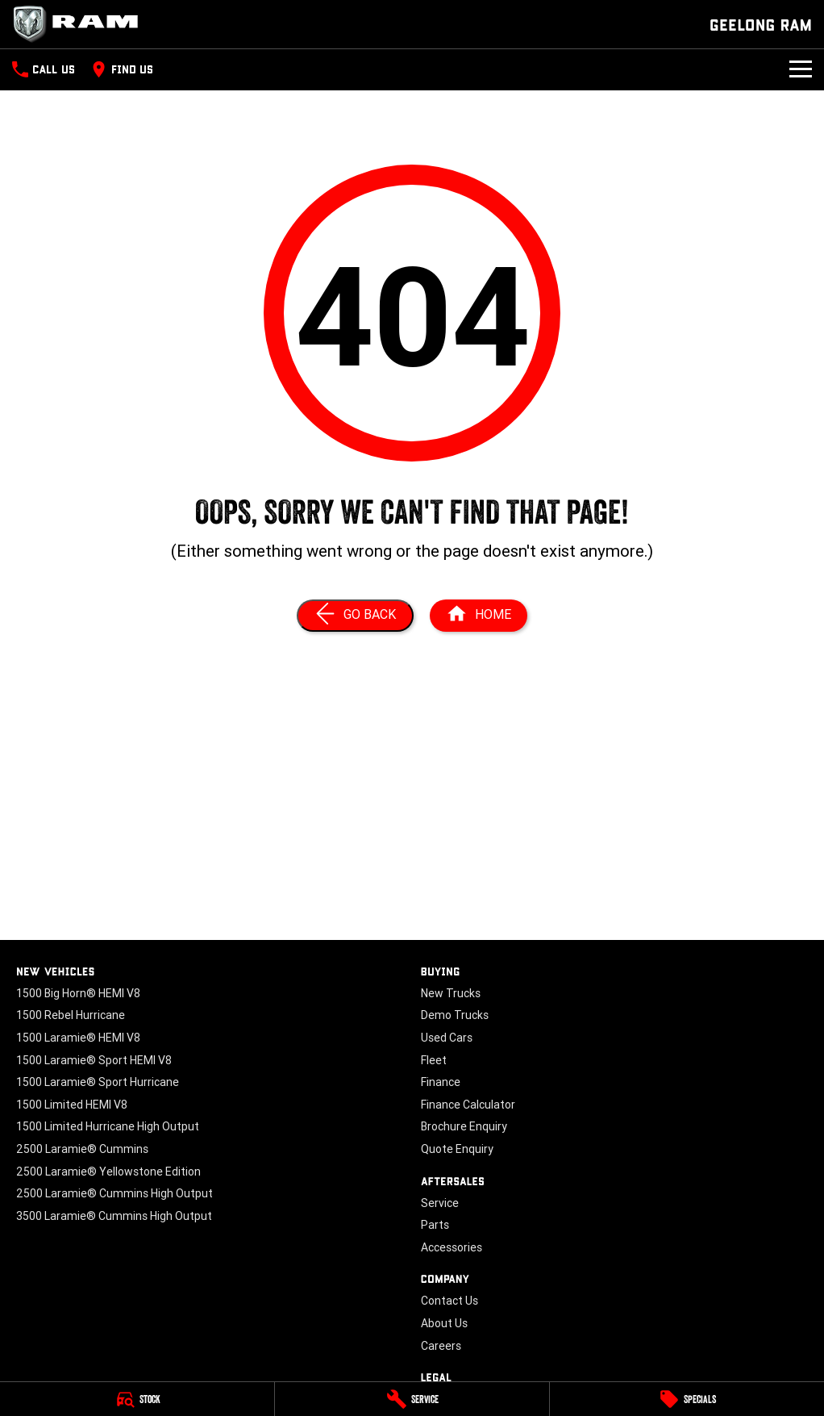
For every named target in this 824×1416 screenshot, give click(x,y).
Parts (435, 1225)
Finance (440, 1082)
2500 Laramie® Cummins (82, 1149)
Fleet (434, 1060)
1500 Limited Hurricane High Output (107, 1126)
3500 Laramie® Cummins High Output (114, 1216)
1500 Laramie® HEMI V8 (78, 1037)
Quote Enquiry (457, 1149)
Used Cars (446, 1037)
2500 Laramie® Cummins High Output (114, 1193)
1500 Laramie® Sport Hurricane (97, 1082)
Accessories (451, 1247)
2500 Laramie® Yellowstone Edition (108, 1171)
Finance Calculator (468, 1104)
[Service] (412, 1399)
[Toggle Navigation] (800, 69)
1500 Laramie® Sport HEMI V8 (94, 1060)
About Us (444, 1323)
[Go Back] (355, 615)
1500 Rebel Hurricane (70, 1015)
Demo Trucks (455, 1015)
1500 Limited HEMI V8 (71, 1104)
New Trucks (451, 993)
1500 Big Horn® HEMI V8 (78, 993)
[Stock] (137, 1399)
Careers (441, 1346)
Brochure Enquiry (464, 1126)
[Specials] (687, 1399)
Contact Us (449, 1300)
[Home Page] (478, 615)
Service (440, 1203)
